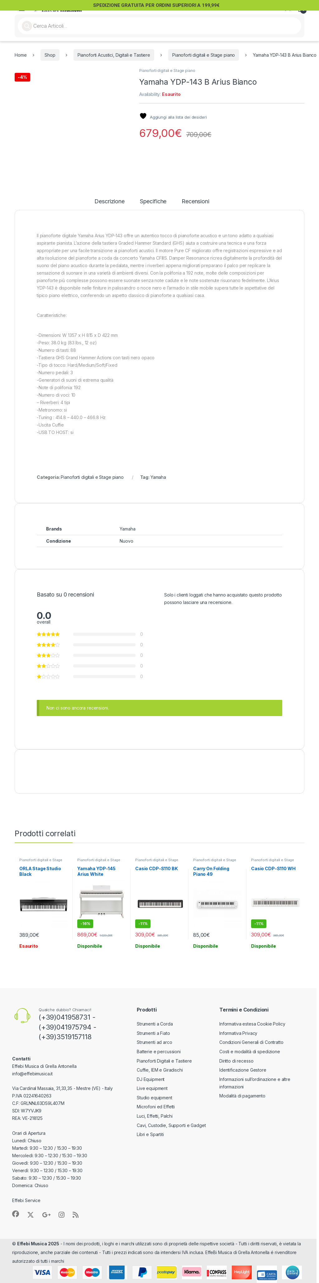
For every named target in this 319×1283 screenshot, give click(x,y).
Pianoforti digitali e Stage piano (203, 55)
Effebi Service (26, 1200)
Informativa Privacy (238, 1033)
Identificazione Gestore (242, 1070)
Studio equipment (154, 1097)
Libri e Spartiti (150, 1134)
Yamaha (158, 477)
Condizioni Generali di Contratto (251, 1042)
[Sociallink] (15, 1213)
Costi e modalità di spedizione (249, 1051)
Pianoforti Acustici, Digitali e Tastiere (114, 55)
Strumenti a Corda (155, 1023)
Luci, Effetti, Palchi (155, 1116)
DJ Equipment (150, 1079)
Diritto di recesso (236, 1061)
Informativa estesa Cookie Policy (252, 1023)
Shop (50, 55)
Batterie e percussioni (159, 1051)
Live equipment (152, 1088)
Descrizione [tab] (109, 202)
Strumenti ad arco (154, 1042)
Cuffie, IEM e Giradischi (160, 1070)
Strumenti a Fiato (153, 1033)
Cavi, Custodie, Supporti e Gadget (171, 1125)
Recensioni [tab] (195, 202)
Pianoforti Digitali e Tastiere (164, 1061)
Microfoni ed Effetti (156, 1106)
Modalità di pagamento (242, 1095)
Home (20, 55)
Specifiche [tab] (153, 202)
